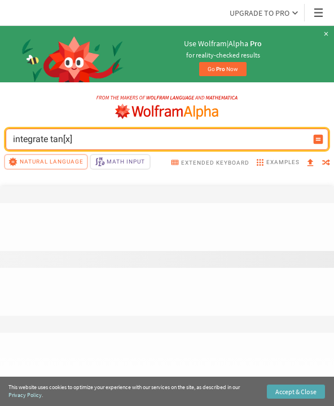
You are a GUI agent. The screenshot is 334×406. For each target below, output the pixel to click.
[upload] (310, 163)
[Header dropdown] (319, 12)
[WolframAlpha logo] (167, 112)
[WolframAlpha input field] (159, 139)
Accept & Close (296, 391)
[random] (326, 163)
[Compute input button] (318, 139)
